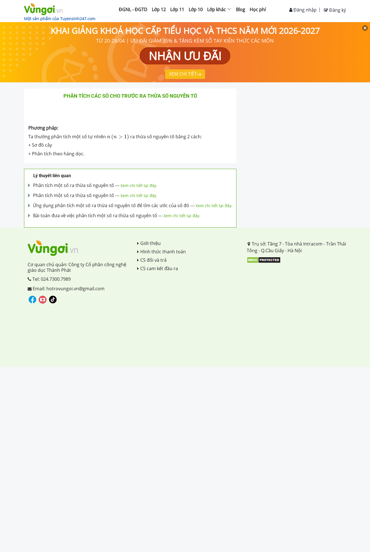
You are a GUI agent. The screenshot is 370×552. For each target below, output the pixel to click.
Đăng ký (335, 10)
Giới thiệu (149, 243)
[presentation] (118, 137)
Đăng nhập (303, 10)
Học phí (258, 9)
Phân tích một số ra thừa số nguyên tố (73, 185)
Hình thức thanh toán (161, 252)
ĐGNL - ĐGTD (133, 9)
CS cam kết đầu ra (157, 268)
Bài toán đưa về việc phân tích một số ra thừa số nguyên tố (95, 215)
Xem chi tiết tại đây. (138, 185)
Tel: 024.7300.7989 (49, 279)
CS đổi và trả (152, 260)
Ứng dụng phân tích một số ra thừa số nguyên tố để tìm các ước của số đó (111, 205)
